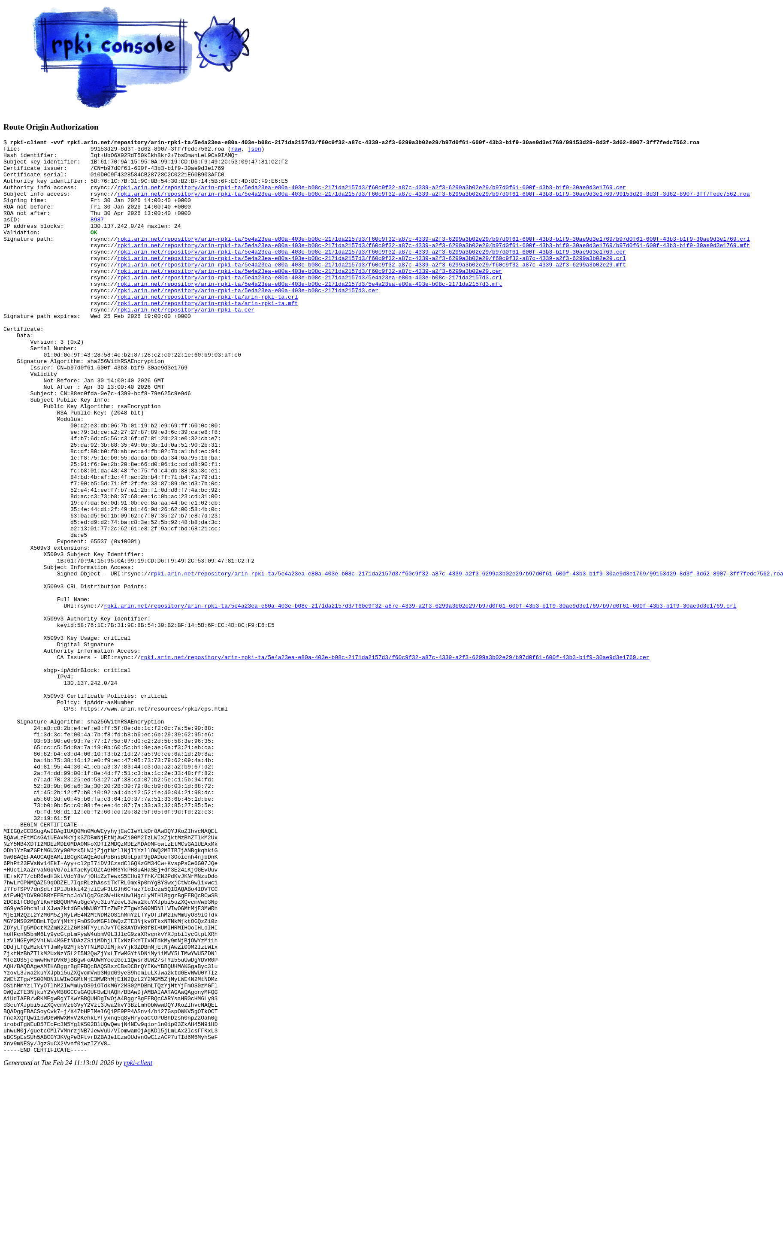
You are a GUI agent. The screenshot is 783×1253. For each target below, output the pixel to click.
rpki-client (138, 1245)
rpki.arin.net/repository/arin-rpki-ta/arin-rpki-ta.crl (207, 329)
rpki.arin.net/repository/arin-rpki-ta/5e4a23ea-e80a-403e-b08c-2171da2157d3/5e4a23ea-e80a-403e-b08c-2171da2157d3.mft (309, 313)
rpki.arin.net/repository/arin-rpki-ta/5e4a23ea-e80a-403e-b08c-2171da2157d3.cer (247, 321)
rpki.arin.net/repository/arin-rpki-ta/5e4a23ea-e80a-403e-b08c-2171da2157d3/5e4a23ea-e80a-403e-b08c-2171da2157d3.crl (309, 305)
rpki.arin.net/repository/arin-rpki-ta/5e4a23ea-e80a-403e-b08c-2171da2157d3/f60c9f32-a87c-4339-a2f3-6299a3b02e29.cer (309, 298)
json (254, 151)
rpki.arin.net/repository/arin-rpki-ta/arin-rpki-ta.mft (207, 336)
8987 (97, 236)
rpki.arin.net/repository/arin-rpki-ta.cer (185, 344)
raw (236, 151)
